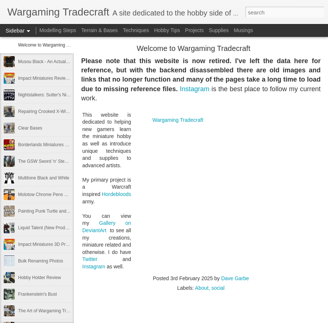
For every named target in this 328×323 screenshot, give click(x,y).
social (218, 288)
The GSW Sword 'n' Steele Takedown (55, 161)
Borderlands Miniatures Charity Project (56, 144)
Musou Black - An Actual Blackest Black (57, 61)
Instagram (194, 89)
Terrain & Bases (99, 30)
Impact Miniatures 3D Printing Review (55, 244)
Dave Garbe (235, 278)
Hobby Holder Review (39, 277)
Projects (194, 30)
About (202, 288)
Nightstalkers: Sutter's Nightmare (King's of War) (65, 94)
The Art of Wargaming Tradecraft (50, 310)
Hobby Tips (167, 30)
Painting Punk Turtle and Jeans (48, 211)
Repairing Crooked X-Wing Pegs (50, 111)
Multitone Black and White (43, 178)
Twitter (89, 259)
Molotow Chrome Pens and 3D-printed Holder (63, 194)
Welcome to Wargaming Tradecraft (52, 45)
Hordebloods (116, 194)
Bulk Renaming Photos (40, 261)
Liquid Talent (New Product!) (46, 227)
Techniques (136, 30)
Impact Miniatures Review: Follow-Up (54, 78)
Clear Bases (30, 128)
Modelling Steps (57, 30)
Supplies (219, 30)
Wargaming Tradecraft (177, 120)
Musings (243, 30)
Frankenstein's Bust (37, 294)
